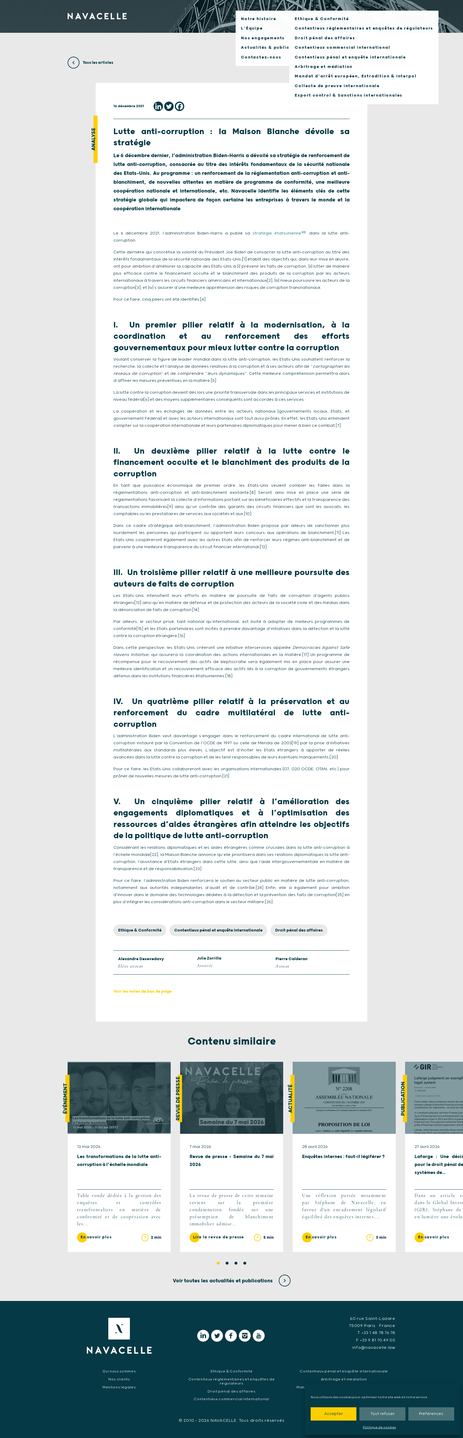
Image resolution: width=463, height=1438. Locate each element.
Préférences (431, 1414)
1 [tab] (218, 1264)
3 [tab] (236, 1264)
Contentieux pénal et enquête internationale (218, 930)
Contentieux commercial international (231, 1399)
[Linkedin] (158, 106)
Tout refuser (382, 1414)
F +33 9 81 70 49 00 (374, 1340)
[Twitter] (169, 106)
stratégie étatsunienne (276, 233)
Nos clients (347, 21)
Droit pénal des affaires (299, 930)
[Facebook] (179, 106)
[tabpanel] (119, 1157)
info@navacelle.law (372, 1347)
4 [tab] (245, 1264)
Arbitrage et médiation (343, 1379)
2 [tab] (227, 1264)
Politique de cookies (379, 1427)
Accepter (333, 1414)
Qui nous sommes (237, 21)
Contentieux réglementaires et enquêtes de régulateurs (231, 1381)
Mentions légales (119, 1387)
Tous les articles (91, 62)
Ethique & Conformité (140, 930)
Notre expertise (296, 21)
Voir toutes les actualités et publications (232, 1281)
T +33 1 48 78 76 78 (375, 1333)
